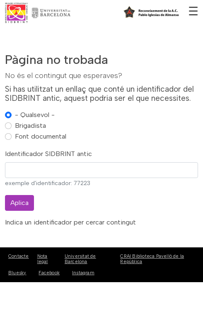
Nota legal (42, 259)
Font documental (40, 136)
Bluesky (17, 273)
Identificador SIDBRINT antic (48, 154)
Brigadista (30, 125)
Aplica (19, 203)
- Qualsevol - (35, 115)
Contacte (18, 256)
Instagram (83, 273)
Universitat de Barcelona (80, 259)
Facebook (49, 273)
